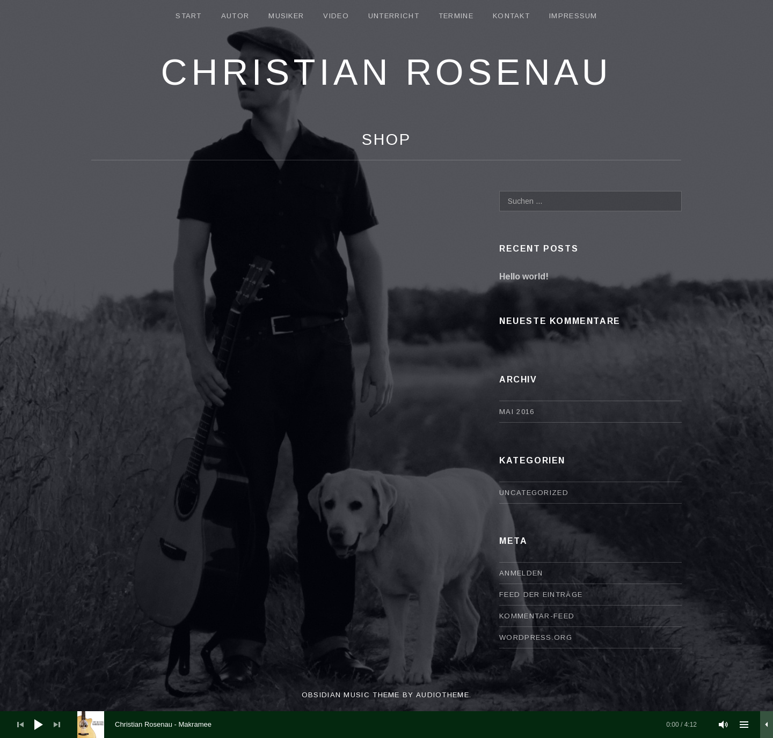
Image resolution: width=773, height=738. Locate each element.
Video (336, 16)
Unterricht (393, 16)
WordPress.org (535, 637)
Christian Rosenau (386, 71)
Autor (235, 16)
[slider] (392, 724)
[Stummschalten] (723, 724)
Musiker (286, 16)
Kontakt (511, 16)
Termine (456, 16)
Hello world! (524, 276)
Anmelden (521, 573)
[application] (386, 724)
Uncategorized (533, 493)
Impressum (573, 16)
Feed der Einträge (540, 595)
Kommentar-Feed (536, 616)
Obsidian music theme (351, 695)
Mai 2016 (516, 412)
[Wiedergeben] (38, 724)
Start (189, 16)
